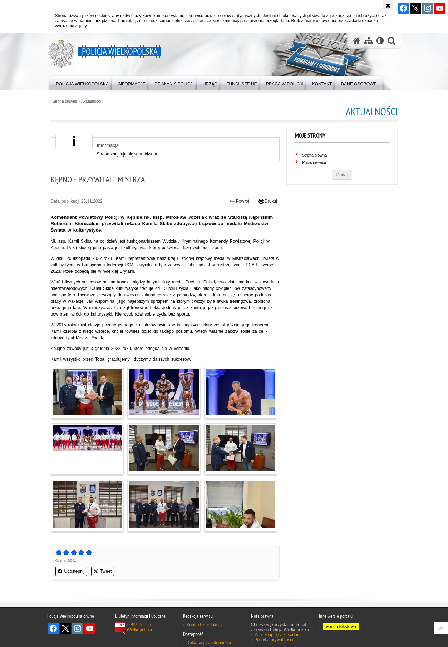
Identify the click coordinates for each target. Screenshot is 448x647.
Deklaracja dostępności (209, 642)
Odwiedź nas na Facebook (53, 628)
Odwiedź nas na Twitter (65, 628)
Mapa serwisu (314, 162)
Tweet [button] (103, 571)
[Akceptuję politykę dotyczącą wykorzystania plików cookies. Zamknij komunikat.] (388, 5)
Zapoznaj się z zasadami (278, 634)
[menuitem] (82, 82)
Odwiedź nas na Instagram (77, 628)
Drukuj (267, 201)
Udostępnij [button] (71, 571)
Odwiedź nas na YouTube (89, 628)
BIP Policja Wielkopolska (139, 627)
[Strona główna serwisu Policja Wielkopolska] (357, 40)
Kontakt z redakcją (204, 624)
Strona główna (65, 101)
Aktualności (91, 101)
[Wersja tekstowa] (380, 40)
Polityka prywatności (274, 639)
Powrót (239, 201)
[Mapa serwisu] (368, 40)
